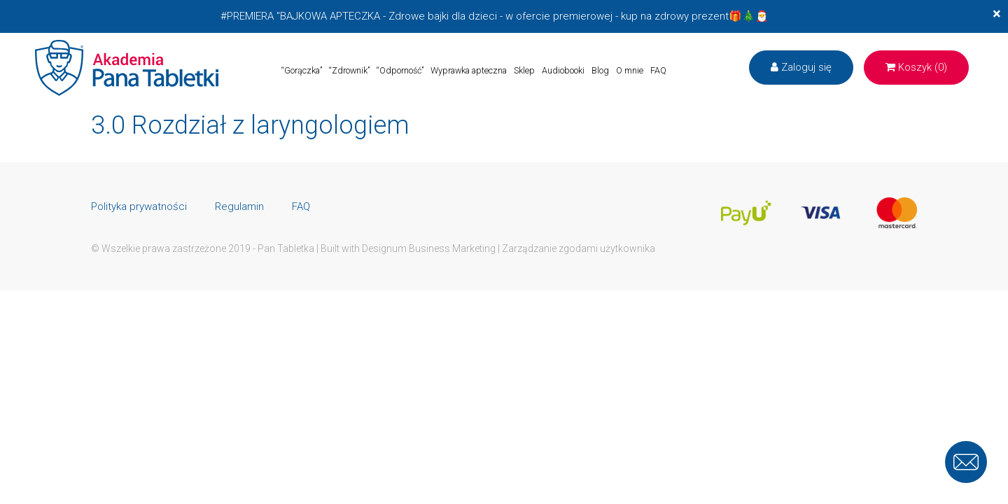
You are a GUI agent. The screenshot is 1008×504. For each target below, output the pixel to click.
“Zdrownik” (349, 70)
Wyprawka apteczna (468, 70)
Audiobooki (563, 70)
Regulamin (239, 206)
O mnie (629, 70)
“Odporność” (400, 70)
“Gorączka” (301, 70)
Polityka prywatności (139, 206)
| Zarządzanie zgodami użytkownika (576, 248)
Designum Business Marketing (429, 248)
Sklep (524, 70)
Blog (600, 70)
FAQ (658, 70)
